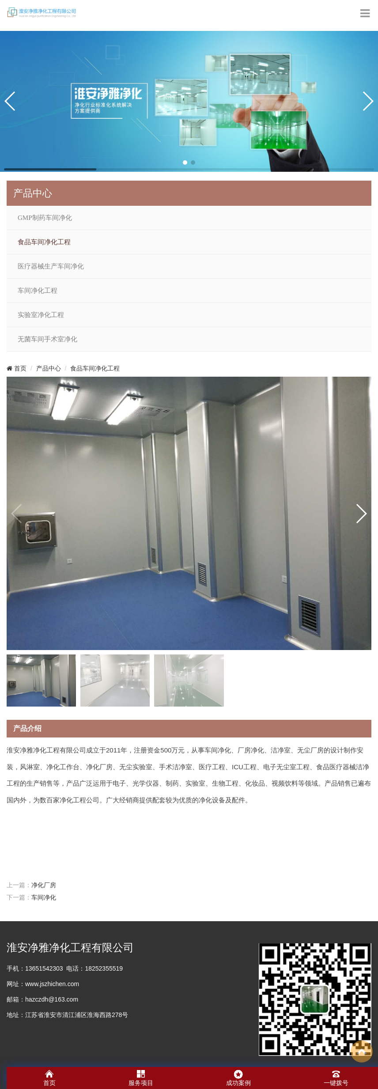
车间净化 (43, 897)
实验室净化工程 (41, 314)
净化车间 (19, 1063)
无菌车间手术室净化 (47, 339)
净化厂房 (43, 885)
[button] (185, 162)
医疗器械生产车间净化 (51, 266)
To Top (362, 1051)
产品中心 (48, 368)
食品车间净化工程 (44, 242)
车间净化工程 (37, 290)
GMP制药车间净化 (45, 217)
